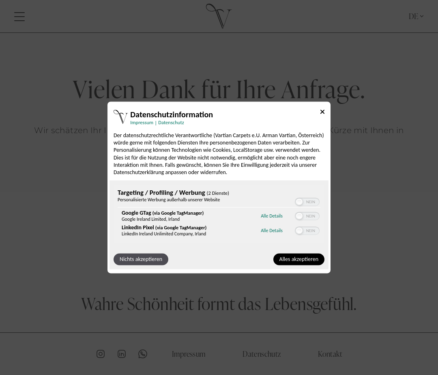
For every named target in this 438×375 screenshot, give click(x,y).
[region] (219, 215)
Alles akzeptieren (298, 259)
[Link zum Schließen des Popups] (322, 113)
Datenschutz (262, 353)
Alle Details (272, 216)
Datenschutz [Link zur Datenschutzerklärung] (171, 122)
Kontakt (330, 353)
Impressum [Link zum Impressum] (141, 122)
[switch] (307, 202)
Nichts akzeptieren (141, 259)
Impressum (188, 353)
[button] (299, 202)
